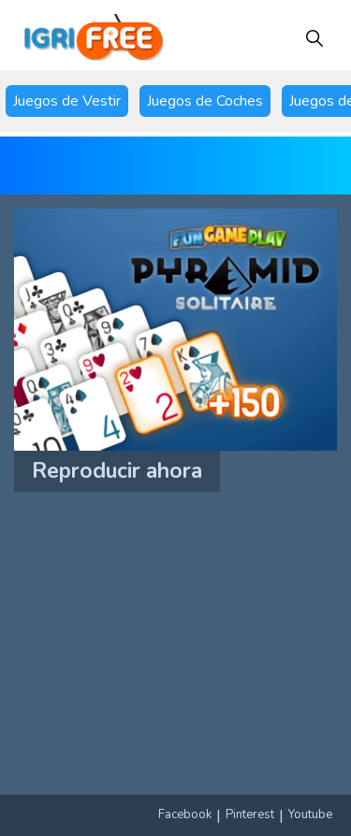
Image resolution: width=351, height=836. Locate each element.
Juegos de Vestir (67, 101)
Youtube (310, 814)
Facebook (185, 814)
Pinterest (250, 814)
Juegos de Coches (205, 101)
